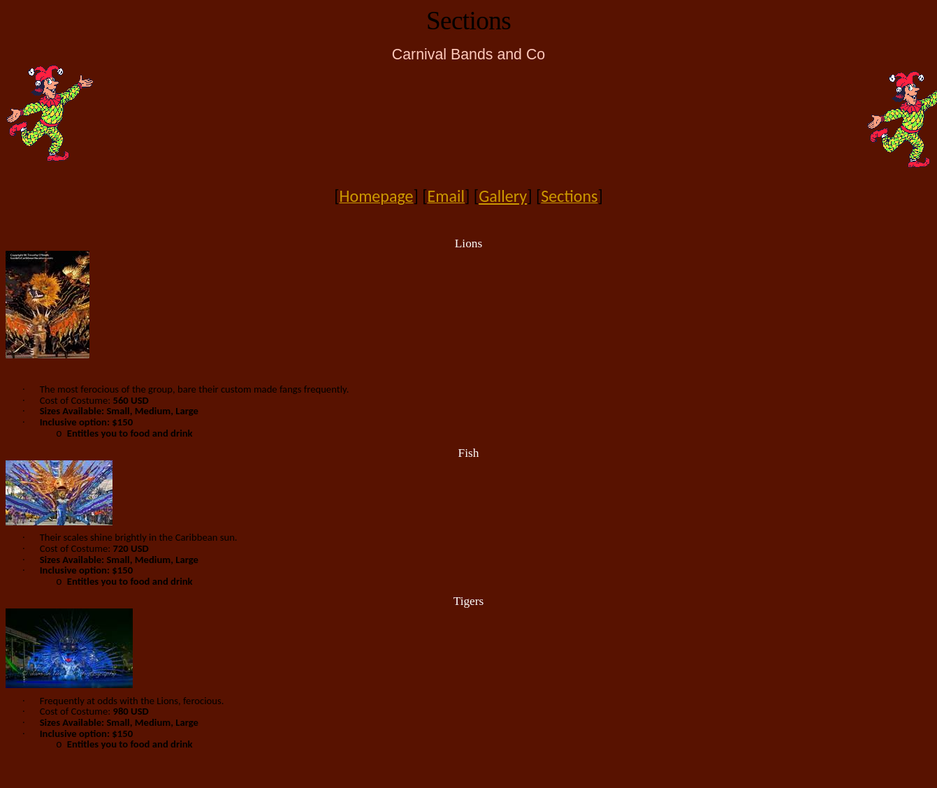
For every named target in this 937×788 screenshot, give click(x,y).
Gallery (503, 196)
